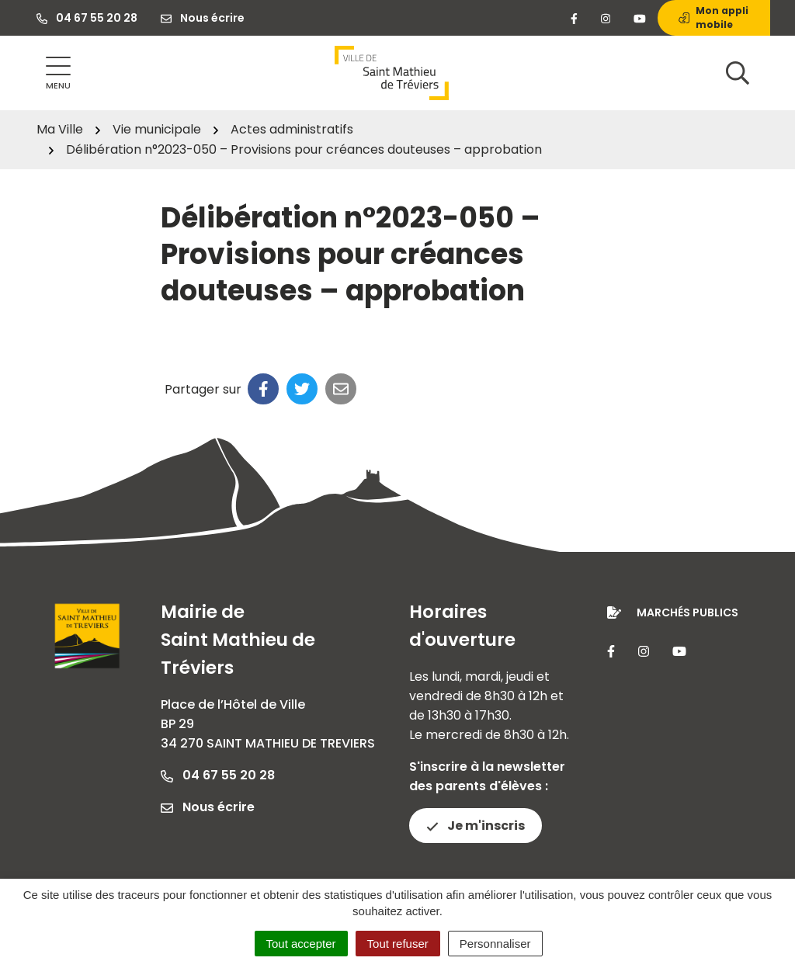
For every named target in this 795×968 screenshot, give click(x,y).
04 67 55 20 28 (218, 775)
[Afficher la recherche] (738, 73)
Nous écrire (208, 807)
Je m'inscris (475, 825)
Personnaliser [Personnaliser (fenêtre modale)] (495, 943)
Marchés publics (687, 612)
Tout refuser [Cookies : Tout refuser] (398, 943)
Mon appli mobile (713, 17)
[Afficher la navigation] (58, 73)
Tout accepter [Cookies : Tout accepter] (301, 943)
